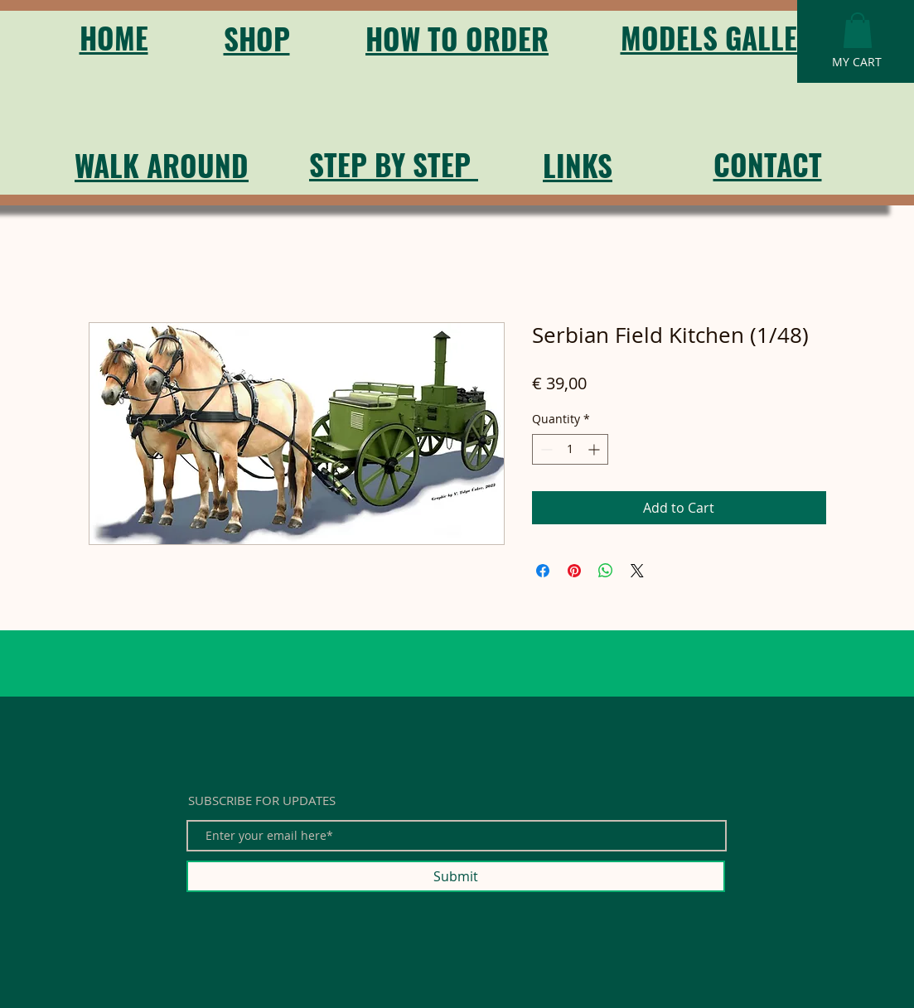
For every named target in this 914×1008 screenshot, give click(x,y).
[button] (858, 30)
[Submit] (455, 876)
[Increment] (595, 449)
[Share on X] (637, 571)
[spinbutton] (570, 449)
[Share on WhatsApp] (606, 571)
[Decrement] (544, 449)
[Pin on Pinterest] (574, 571)
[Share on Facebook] (543, 571)
